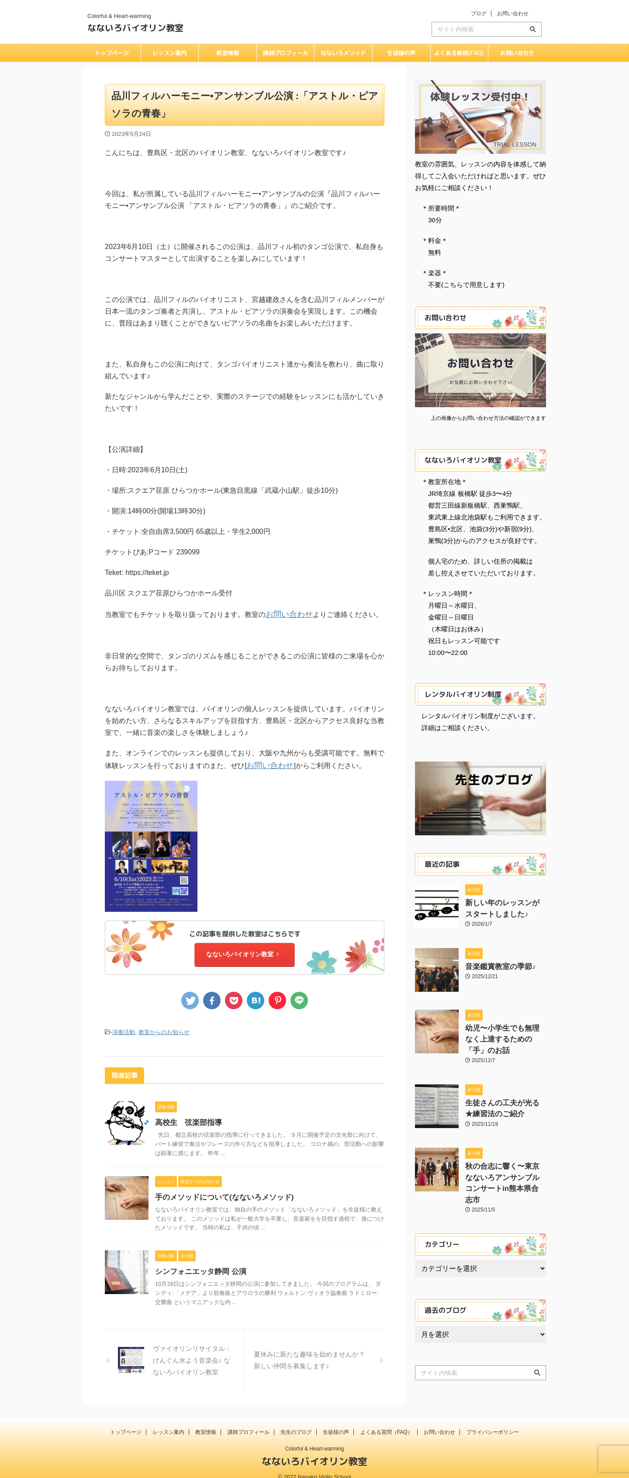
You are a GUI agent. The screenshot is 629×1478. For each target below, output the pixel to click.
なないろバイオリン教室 (135, 27)
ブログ (479, 13)
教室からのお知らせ (164, 1028)
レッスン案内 (169, 53)
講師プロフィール (285, 53)
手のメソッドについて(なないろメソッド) (220, 1192)
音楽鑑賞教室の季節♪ (494, 963)
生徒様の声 (401, 53)
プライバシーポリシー (493, 1421)
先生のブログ (296, 1421)
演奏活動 (123, 1028)
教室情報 (227, 53)
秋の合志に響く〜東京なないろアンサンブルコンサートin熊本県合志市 (505, 1158)
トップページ (112, 53)
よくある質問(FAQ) (459, 53)
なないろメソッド (343, 53)
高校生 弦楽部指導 (186, 1117)
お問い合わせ (513, 13)
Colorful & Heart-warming (314, 1437)
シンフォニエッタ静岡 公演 (198, 1266)
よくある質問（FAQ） (386, 1421)
